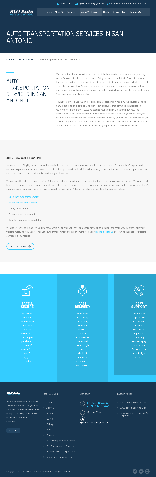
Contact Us (135, 11)
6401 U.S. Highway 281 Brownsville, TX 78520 (98, 404)
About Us (59, 11)
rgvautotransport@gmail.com (94, 422)
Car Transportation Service (133, 402)
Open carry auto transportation (24, 196)
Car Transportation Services (60, 446)
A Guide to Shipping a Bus (133, 407)
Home (49, 11)
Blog (124, 11)
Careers (13, 430)
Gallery (115, 11)
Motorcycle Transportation (59, 457)
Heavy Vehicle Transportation (60, 451)
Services (72, 11)
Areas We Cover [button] (90, 11)
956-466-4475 (94, 411)
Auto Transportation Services (60, 440)
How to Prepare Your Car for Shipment (134, 414)
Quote (106, 11)
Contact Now (21, 246)
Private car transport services (23, 202)
